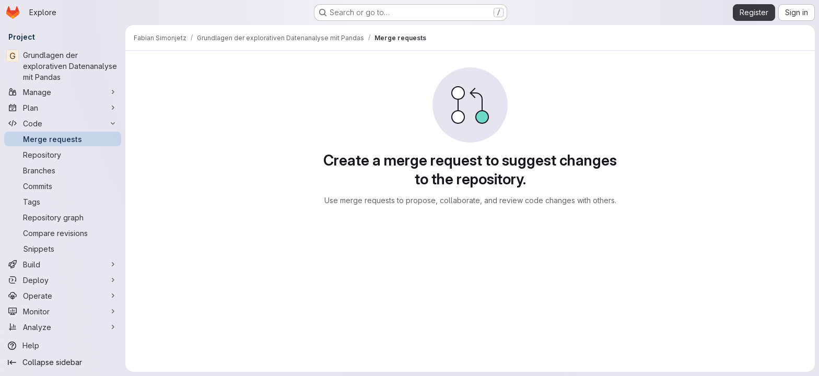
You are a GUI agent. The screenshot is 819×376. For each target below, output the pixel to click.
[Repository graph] (62, 217)
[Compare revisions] (62, 233)
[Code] (62, 123)
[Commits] (62, 186)
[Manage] (62, 92)
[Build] (62, 264)
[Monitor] (62, 311)
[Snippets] (62, 248)
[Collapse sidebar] (62, 362)
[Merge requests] (62, 139)
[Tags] (62, 201)
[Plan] (62, 107)
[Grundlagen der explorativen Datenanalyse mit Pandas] (62, 66)
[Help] (62, 345)
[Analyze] (62, 327)
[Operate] (62, 295)
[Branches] (62, 170)
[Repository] (62, 154)
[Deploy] (62, 280)
